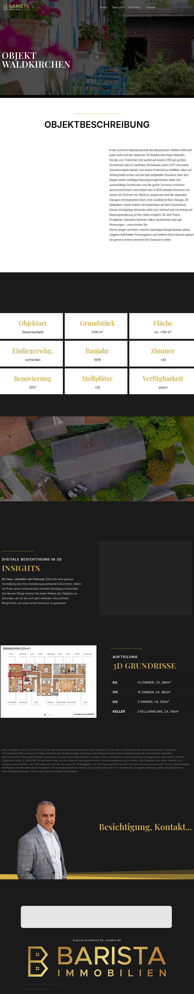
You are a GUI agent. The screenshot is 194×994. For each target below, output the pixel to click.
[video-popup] (97, 57)
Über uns (119, 7)
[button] (4, 682)
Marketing (137, 7)
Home (104, 7)
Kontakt (154, 7)
